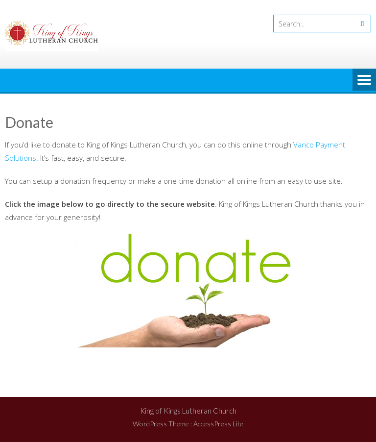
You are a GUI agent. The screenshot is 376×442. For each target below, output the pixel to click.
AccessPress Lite (218, 423)
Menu (364, 80)
